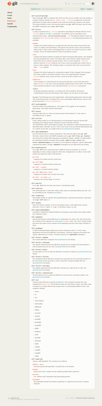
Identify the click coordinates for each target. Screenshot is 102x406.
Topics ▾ (83, 9)
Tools (9, 18)
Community (12, 26)
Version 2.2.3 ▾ (36, 9)
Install (10, 24)
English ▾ (90, 9)
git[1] (54, 126)
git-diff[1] (49, 34)
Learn (9, 15)
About (9, 12)
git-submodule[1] (58, 221)
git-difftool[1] (60, 282)
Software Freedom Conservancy (86, 398)
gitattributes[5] (69, 129)
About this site (15, 398)
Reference (11, 21)
